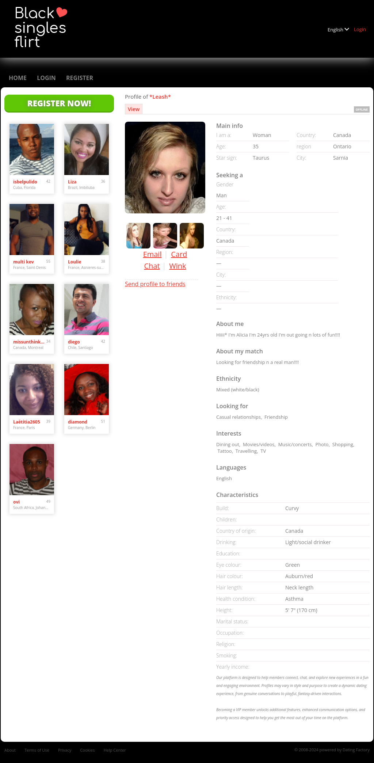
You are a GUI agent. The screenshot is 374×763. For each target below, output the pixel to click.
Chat (152, 266)
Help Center (115, 750)
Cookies (87, 750)
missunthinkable (29, 342)
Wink (177, 266)
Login (360, 29)
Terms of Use (36, 750)
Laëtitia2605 (26, 422)
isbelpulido (25, 182)
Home (18, 78)
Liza (72, 182)
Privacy (64, 750)
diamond (77, 422)
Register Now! (59, 103)
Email (152, 254)
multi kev (23, 262)
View (134, 109)
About (10, 750)
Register (79, 78)
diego (74, 342)
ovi (16, 502)
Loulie (74, 262)
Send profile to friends (155, 284)
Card (179, 254)
